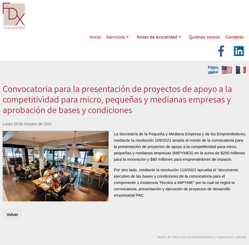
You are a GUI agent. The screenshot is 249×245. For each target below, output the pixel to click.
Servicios (117, 37)
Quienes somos (204, 37)
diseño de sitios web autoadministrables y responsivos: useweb (201, 237)
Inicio (95, 37)
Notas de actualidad (159, 37)
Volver (12, 214)
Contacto (234, 37)
